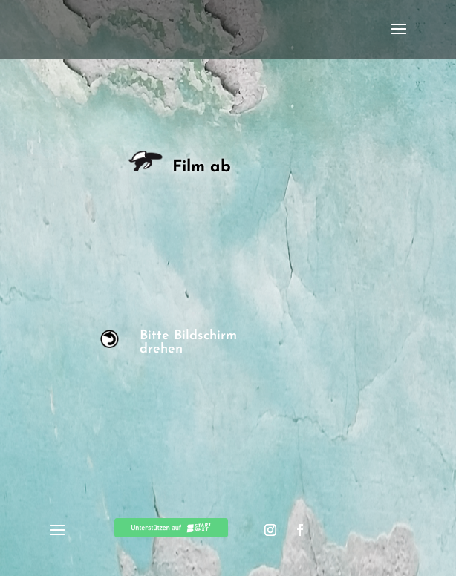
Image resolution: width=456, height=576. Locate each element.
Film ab (182, 167)
